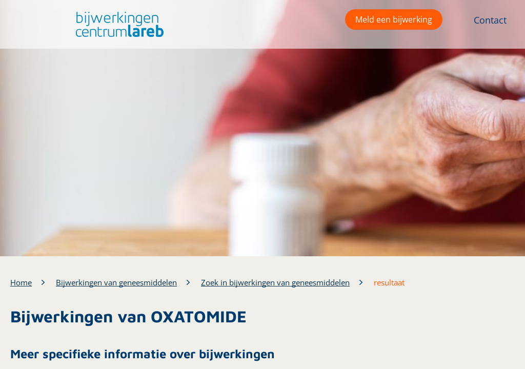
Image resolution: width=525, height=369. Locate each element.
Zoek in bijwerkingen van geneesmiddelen (275, 282)
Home (21, 282)
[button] (117, 24)
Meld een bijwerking (393, 19)
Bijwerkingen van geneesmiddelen (116, 282)
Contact (490, 20)
